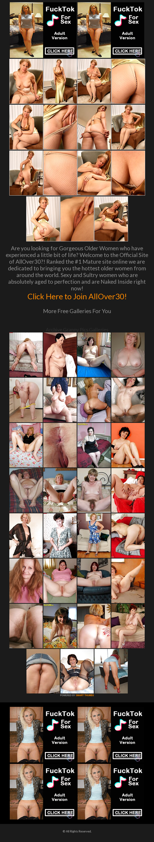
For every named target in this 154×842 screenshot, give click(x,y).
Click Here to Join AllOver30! (77, 296)
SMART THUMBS (85, 695)
